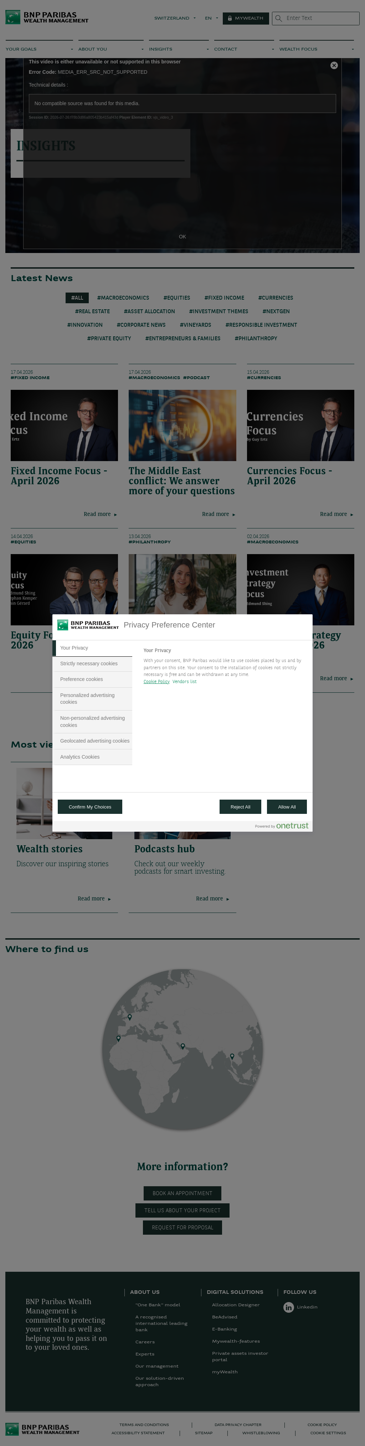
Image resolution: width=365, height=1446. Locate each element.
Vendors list (185, 682)
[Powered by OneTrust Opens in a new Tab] (282, 827)
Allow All (287, 807)
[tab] (92, 648)
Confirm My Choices (90, 807)
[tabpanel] (225, 668)
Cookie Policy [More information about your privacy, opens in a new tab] (157, 682)
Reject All (241, 807)
